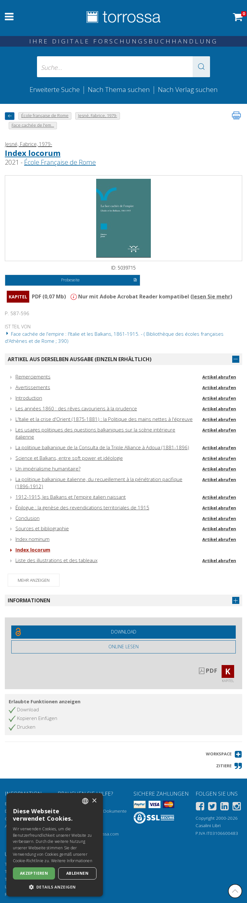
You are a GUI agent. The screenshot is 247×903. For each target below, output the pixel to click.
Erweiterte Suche (55, 89)
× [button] (94, 800)
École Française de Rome (60, 162)
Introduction (28, 398)
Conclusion (27, 518)
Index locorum (32, 153)
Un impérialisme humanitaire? (47, 468)
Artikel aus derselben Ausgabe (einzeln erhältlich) (79, 359)
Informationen (29, 600)
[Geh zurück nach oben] (235, 891)
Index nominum (32, 539)
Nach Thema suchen (119, 89)
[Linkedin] (224, 807)
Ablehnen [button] (77, 873)
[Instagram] (236, 807)
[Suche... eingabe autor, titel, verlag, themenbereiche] (123, 66)
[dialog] (54, 845)
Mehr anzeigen (34, 580)
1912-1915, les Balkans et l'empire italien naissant (70, 497)
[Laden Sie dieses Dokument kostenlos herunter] (123, 632)
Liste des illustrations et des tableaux (56, 560)
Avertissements (32, 387)
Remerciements (32, 376)
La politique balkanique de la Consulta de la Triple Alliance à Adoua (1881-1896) (102, 447)
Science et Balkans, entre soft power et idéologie (69, 458)
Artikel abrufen (219, 377)
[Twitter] (212, 807)
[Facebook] (200, 807)
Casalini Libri (208, 825)
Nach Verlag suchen (188, 89)
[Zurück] (9, 116)
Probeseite (99, 280)
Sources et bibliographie (42, 528)
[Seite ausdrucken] (236, 115)
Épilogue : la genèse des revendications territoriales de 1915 (82, 507)
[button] (201, 66)
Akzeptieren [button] (34, 873)
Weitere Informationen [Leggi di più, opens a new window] (71, 860)
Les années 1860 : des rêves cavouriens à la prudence (76, 408)
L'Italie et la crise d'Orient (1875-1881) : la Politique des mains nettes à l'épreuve (104, 419)
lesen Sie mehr (211, 296)
